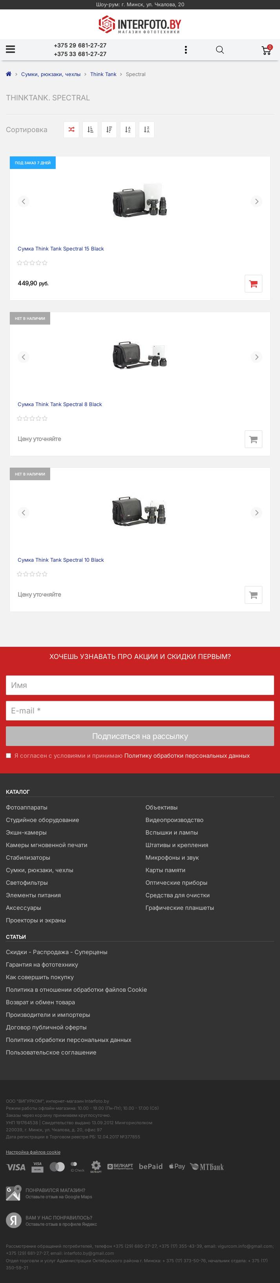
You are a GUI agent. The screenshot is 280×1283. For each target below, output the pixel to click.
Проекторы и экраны (36, 920)
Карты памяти (165, 870)
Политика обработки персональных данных (68, 1039)
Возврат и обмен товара (40, 1002)
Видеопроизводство (174, 820)
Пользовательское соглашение (51, 1052)
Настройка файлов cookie (33, 1152)
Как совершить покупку (40, 977)
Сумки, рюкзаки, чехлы (39, 870)
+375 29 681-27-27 (80, 45)
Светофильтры (27, 882)
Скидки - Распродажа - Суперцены (56, 952)
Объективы (161, 807)
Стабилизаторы (28, 857)
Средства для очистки (177, 895)
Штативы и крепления (176, 845)
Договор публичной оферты (46, 1027)
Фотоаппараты (26, 807)
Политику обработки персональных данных (187, 755)
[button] (23, 201)
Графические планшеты (179, 907)
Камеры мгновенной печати (46, 845)
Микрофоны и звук (172, 857)
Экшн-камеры (26, 832)
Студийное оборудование (42, 820)
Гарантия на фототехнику (42, 964)
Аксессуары (23, 907)
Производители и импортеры (48, 1014)
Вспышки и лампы (171, 832)
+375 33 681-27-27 (80, 54)
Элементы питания (33, 895)
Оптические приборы (176, 882)
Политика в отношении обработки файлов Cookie (76, 989)
